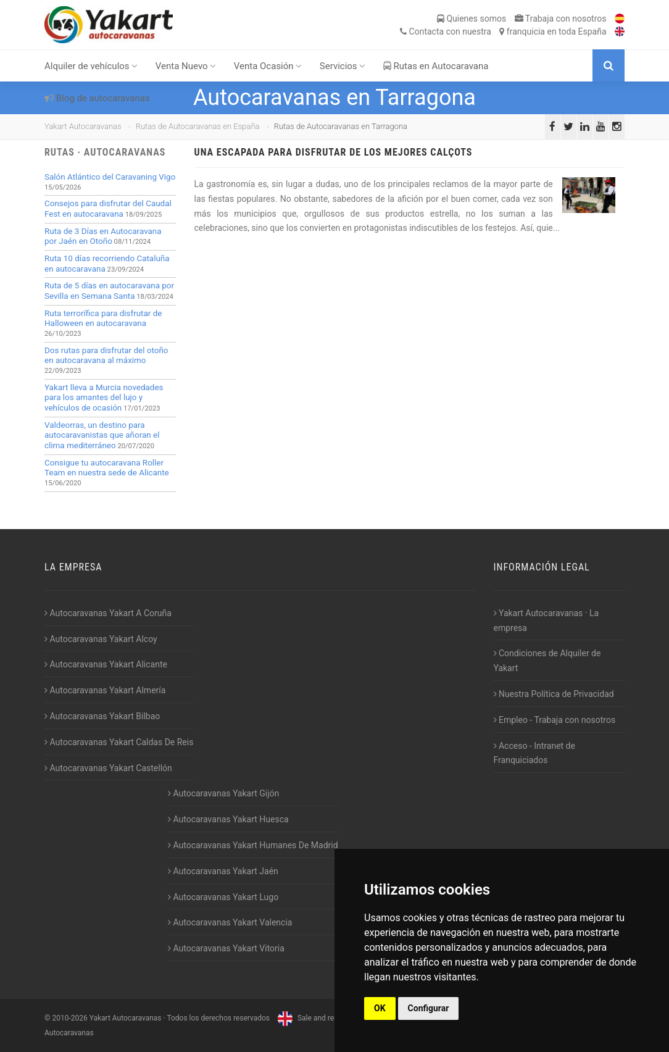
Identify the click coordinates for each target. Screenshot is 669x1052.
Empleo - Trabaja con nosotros (555, 720)
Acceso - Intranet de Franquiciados (534, 753)
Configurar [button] (428, 1008)
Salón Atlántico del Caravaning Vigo (109, 177)
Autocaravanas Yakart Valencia (230, 922)
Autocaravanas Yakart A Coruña (108, 613)
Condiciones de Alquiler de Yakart (547, 660)
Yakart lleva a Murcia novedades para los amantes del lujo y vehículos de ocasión (103, 397)
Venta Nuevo (186, 66)
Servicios (343, 66)
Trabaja (561, 18)
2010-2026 (69, 1018)
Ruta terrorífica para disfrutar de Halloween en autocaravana (103, 318)
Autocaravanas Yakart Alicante (105, 664)
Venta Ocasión (268, 66)
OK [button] (380, 1008)
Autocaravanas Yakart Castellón (108, 768)
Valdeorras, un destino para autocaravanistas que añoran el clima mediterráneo (101, 435)
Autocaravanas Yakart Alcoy (100, 639)
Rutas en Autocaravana (436, 66)
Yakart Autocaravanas (83, 126)
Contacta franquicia (503, 31)
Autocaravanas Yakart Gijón (223, 793)
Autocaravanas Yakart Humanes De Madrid (253, 845)
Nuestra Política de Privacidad (554, 694)
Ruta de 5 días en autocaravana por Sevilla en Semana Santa (109, 291)
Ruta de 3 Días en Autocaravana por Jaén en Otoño (103, 236)
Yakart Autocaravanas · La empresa (546, 620)
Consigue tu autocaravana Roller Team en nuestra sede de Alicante (106, 468)
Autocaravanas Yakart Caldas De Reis (118, 742)
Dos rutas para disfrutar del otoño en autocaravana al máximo (106, 355)
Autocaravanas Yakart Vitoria (226, 948)
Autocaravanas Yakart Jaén (223, 871)
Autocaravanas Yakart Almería (104, 690)
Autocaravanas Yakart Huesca (228, 819)
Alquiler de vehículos (91, 66)
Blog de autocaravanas (97, 98)
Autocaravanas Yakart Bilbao (102, 716)
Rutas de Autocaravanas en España (198, 126)
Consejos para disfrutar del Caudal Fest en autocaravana (108, 209)
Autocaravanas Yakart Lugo (223, 897)
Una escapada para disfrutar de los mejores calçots (333, 152)
